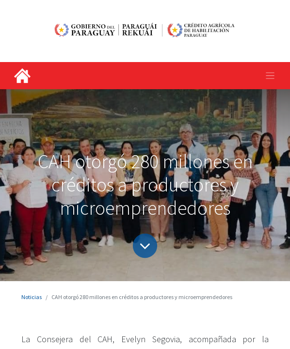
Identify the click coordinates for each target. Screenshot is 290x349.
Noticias (31, 297)
